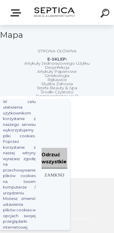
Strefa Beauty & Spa (57, 87)
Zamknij (54, 175)
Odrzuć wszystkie (54, 158)
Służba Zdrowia (57, 83)
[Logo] (54, 12)
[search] (106, 14)
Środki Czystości (57, 92)
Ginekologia (57, 75)
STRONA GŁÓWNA (57, 51)
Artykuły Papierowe (57, 71)
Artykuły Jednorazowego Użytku (57, 63)
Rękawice (57, 79)
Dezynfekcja (57, 67)
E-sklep (17, 12)
